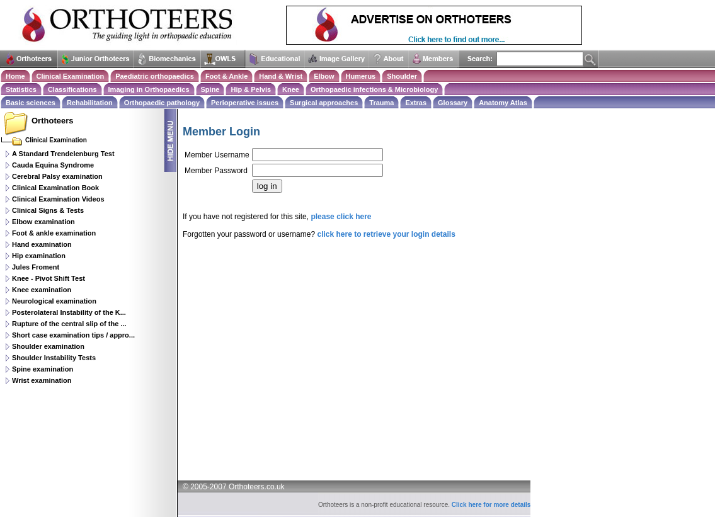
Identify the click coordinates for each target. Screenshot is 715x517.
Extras (415, 102)
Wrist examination (42, 380)
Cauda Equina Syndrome (53, 165)
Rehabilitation (90, 102)
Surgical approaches (324, 102)
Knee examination (41, 289)
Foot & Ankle (226, 76)
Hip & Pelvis (251, 89)
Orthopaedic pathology (162, 102)
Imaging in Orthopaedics (149, 89)
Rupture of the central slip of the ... (69, 323)
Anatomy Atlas (503, 102)
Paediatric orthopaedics (154, 76)
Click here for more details (491, 504)
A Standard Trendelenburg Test (63, 153)
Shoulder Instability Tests (54, 357)
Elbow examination (43, 221)
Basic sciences (30, 102)
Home (15, 76)
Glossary (452, 102)
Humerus (361, 76)
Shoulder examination (48, 346)
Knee (290, 89)
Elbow (324, 76)
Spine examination (42, 369)
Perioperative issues (244, 102)
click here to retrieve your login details (386, 234)
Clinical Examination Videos (58, 199)
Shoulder (402, 76)
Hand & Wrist (280, 76)
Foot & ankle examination (54, 233)
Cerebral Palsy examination (57, 176)
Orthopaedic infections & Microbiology (374, 89)
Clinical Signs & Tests (48, 210)
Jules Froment (35, 267)
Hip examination (39, 255)
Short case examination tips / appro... (73, 335)
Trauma (381, 102)
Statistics (21, 89)
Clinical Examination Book (55, 187)
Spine (210, 89)
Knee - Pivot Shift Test (48, 278)
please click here (341, 216)
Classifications (72, 89)
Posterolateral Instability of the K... (69, 312)
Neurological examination (54, 301)
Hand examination (42, 244)
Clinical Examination (71, 76)
